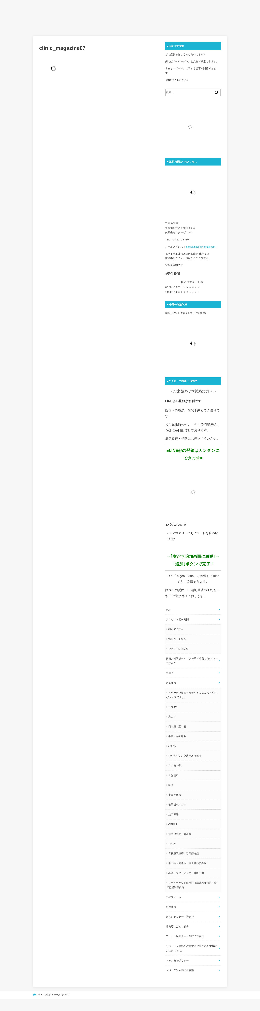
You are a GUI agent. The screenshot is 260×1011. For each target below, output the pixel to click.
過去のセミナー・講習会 (180, 914)
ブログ (169, 672)
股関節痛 (173, 813)
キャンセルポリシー (177, 957)
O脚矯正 (173, 822)
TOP (168, 610)
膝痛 (170, 784)
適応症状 (171, 682)
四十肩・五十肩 (177, 725)
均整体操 (171, 904)
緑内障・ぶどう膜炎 (177, 924)
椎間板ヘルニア (177, 803)
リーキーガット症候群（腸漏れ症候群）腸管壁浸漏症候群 (191, 883)
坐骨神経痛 (174, 793)
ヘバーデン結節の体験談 (180, 966)
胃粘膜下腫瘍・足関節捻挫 (183, 852)
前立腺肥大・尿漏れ (179, 832)
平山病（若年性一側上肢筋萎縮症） (188, 861)
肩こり (172, 715)
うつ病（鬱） (175, 764)
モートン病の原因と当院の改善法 (185, 933)
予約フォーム (173, 895)
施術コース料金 (177, 639)
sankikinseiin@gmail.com (200, 247)
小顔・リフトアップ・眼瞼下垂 (186, 871)
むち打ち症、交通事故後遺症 (184, 754)
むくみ (172, 842)
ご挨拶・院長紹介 (178, 648)
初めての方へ (175, 629)
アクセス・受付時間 (177, 619)
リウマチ (173, 706)
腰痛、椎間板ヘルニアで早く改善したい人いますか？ (191, 660)
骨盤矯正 (173, 774)
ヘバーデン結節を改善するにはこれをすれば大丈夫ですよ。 (191, 694)
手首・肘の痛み (177, 735)
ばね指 (172, 745)
